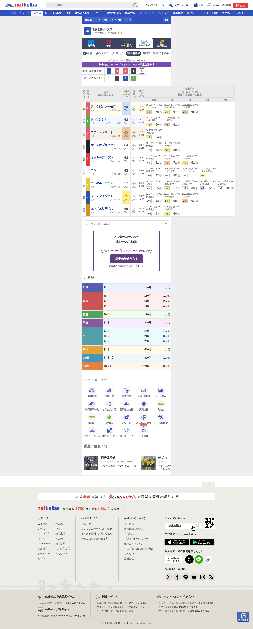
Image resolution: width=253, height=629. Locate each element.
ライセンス (130, 553)
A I (46, 12)
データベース (147, 12)
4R (119, 20)
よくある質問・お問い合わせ (97, 533)
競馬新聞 (178, 12)
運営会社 (129, 558)
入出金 (161, 405)
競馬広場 (60, 533)
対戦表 (146, 53)
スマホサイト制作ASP (178, 607)
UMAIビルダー (83, 12)
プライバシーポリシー (136, 538)
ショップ (163, 12)
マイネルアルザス (102, 183)
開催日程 (92, 391)
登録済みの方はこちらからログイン (126, 266)
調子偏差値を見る (126, 258)
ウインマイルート (102, 195)
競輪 (240, 5)
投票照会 (92, 418)
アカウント (61, 553)
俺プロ (191, 12)
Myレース (126, 418)
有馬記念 (57, 12)
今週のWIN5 (144, 391)
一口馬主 (203, 12)
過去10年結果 (161, 53)
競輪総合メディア (62, 615)
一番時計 (143, 431)
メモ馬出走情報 (143, 418)
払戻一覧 (109, 391)
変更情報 (143, 405)
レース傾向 (160, 391)
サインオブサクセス (103, 144)
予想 (68, 12)
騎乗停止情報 (126, 405)
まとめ (226, 12)
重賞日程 (126, 391)
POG (215, 12)
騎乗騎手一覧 (92, 405)
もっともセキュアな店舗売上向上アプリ (186, 603)
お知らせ (86, 523)
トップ (12, 12)
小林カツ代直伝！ (115, 611)
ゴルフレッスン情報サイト (120, 607)
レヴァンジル (99, 119)
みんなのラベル (92, 431)
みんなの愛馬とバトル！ (62, 603)
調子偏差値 (133, 53)
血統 (89, 53)
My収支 (109, 418)
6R (126, 20)
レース (37, 12)
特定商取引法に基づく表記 (138, 548)
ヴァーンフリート (102, 132)
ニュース (24, 12)
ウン (94, 170)
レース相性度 (161, 418)
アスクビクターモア (103, 106)
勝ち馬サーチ (126, 431)
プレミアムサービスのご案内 (97, 528)
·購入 (126, 43)
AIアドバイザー (109, 431)
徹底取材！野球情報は (121, 603)
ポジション (118, 53)
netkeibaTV (114, 12)
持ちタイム (102, 53)
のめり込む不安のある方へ (95, 538)
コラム (100, 12)
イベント (239, 12)
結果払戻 (162, 43)
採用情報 (129, 523)
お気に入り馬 (109, 405)
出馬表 (91, 43)
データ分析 (144, 43)
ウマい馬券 (44, 533)
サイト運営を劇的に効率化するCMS (183, 611)
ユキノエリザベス (102, 208)
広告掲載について (134, 528)
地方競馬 (130, 12)
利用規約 (129, 533)
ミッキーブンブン (102, 157)
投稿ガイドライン (134, 543)
